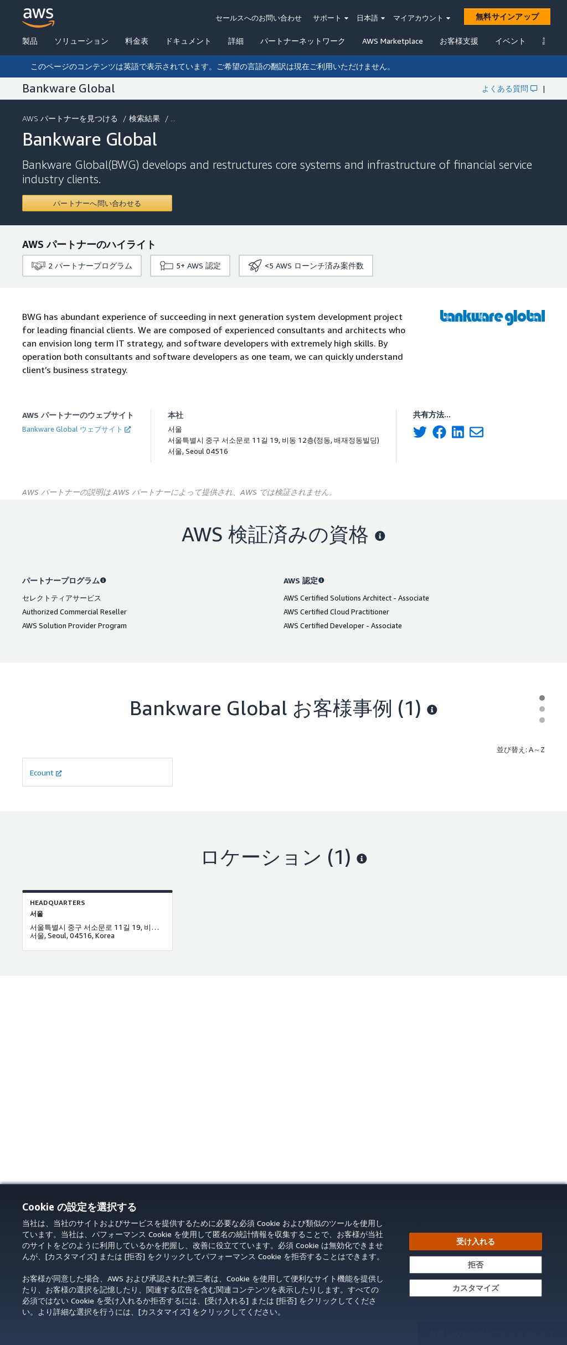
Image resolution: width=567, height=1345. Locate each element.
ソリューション (81, 40)
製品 (30, 40)
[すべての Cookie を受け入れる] (475, 1241)
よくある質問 (509, 88)
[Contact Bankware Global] (97, 203)
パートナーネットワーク (303, 40)
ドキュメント (188, 40)
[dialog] (283, 1264)
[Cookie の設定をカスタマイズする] (475, 1288)
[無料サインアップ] (507, 16)
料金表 (136, 40)
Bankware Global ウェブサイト (76, 429)
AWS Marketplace (392, 40)
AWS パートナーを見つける (71, 118)
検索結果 (145, 118)
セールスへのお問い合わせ (258, 17)
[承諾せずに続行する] (475, 1265)
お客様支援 (459, 40)
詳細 (236, 40)
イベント (510, 40)
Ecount (46, 772)
